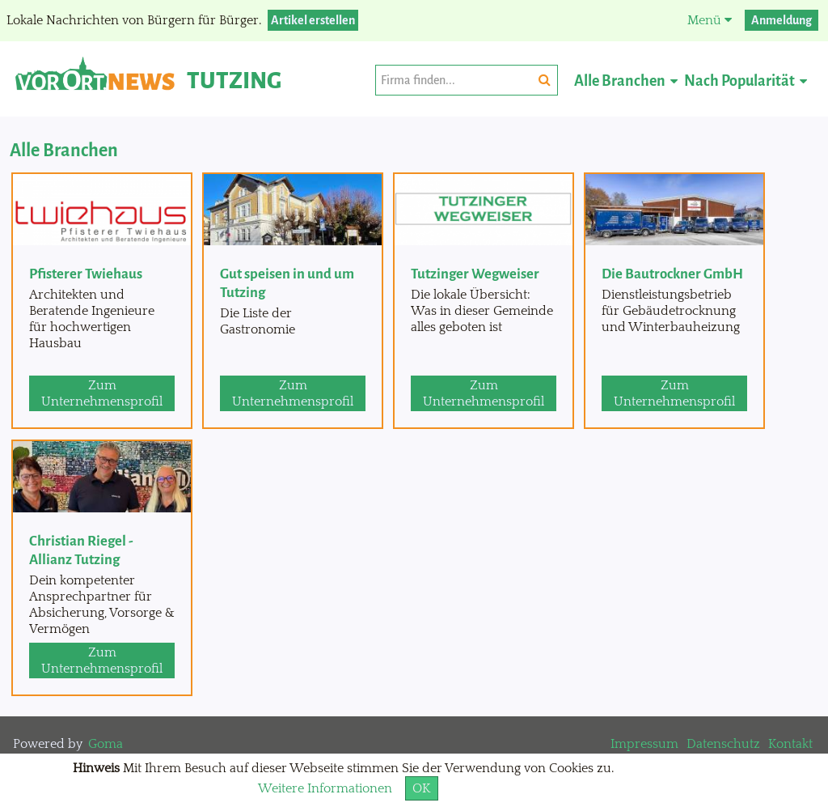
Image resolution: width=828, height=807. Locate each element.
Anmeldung (781, 20)
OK (421, 788)
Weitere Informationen (325, 788)
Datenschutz (723, 744)
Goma (105, 744)
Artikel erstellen (313, 20)
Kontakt (790, 744)
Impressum (644, 744)
